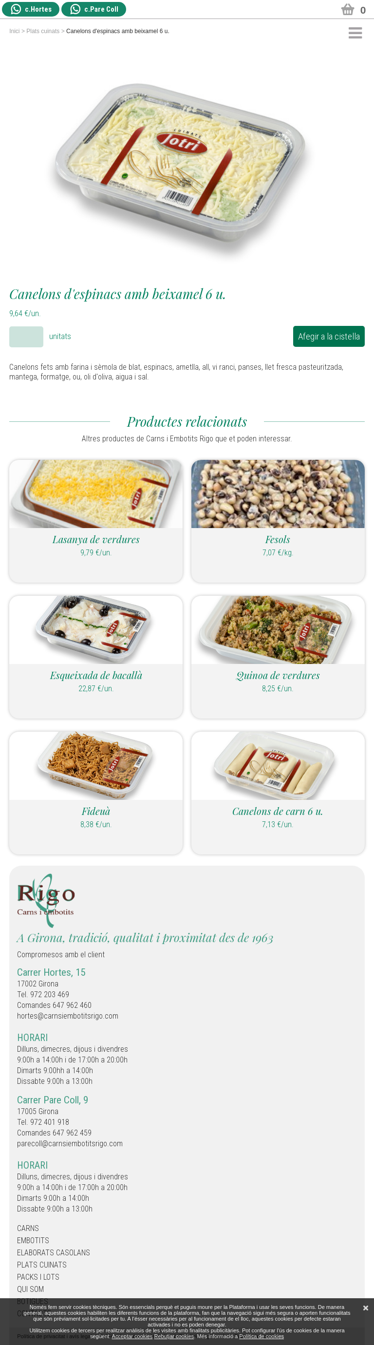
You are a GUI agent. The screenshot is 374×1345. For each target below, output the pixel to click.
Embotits (33, 1240)
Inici (14, 31)
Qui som (30, 1289)
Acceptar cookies (132, 1336)
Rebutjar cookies (174, 1336)
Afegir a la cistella (329, 336)
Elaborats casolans (53, 1252)
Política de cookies (261, 1336)
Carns (28, 1228)
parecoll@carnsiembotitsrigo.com (70, 1143)
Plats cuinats (42, 31)
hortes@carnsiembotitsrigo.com (67, 1016)
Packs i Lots (38, 1277)
